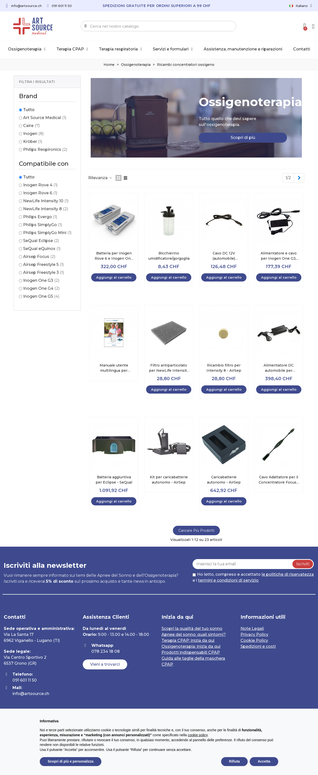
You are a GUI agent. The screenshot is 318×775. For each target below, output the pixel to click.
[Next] (299, 178)
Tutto (29, 109)
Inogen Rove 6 (40, 193)
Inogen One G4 (41, 288)
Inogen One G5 (41, 296)
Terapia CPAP (72, 49)
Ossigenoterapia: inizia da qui (190, 646)
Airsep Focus (39, 256)
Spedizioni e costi (258, 646)
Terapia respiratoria (120, 49)
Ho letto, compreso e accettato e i (253, 577)
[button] (243, 138)
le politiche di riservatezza (288, 574)
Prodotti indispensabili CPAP (190, 652)
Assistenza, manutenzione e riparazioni (243, 49)
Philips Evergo (40, 216)
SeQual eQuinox (42, 248)
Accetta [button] (264, 761)
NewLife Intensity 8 (45, 208)
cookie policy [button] (197, 735)
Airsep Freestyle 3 (43, 272)
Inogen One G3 (41, 280)
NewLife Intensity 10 (46, 201)
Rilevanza (100, 177)
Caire (31, 125)
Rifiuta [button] (234, 761)
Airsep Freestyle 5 (43, 264)
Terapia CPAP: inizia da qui (187, 640)
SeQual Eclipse (41, 240)
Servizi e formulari (173, 49)
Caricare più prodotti (196, 530)
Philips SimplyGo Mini (47, 232)
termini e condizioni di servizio (228, 580)
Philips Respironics (45, 149)
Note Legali (252, 628)
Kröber (32, 141)
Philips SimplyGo (42, 224)
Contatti (301, 49)
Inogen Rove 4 (40, 185)
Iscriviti (302, 564)
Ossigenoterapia (26, 49)
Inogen (33, 133)
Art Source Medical (44, 117)
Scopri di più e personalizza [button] (70, 761)
